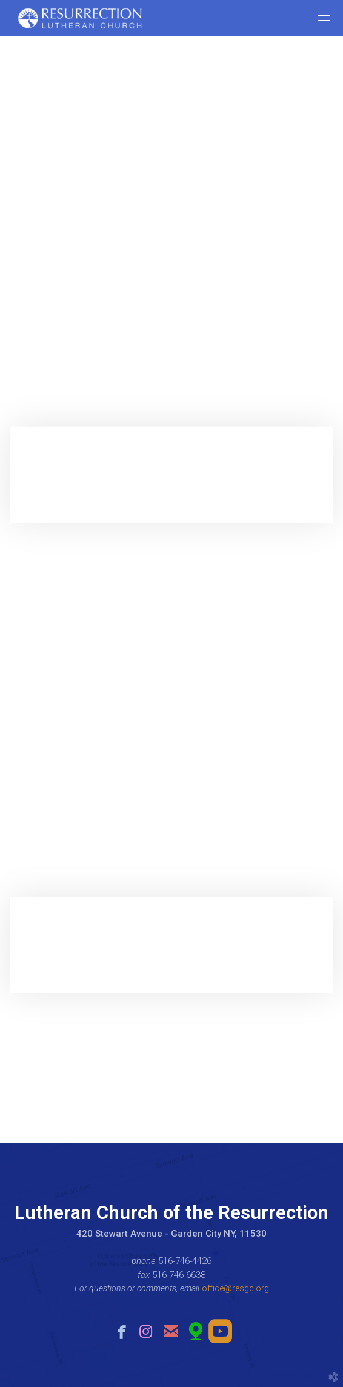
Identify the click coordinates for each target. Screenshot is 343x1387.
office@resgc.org (235, 1288)
